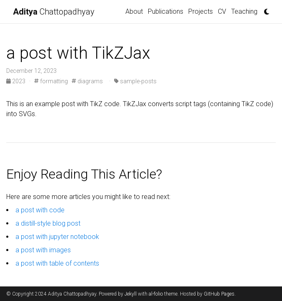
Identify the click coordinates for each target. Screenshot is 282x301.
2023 (16, 81)
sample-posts (135, 81)
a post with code (40, 210)
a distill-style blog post (47, 223)
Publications (165, 11)
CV (222, 11)
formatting (51, 81)
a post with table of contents (57, 263)
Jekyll (131, 294)
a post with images (43, 250)
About (134, 11)
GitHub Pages (219, 294)
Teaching (244, 11)
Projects (200, 11)
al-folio (156, 294)
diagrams (87, 81)
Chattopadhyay (54, 12)
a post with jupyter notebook (57, 237)
